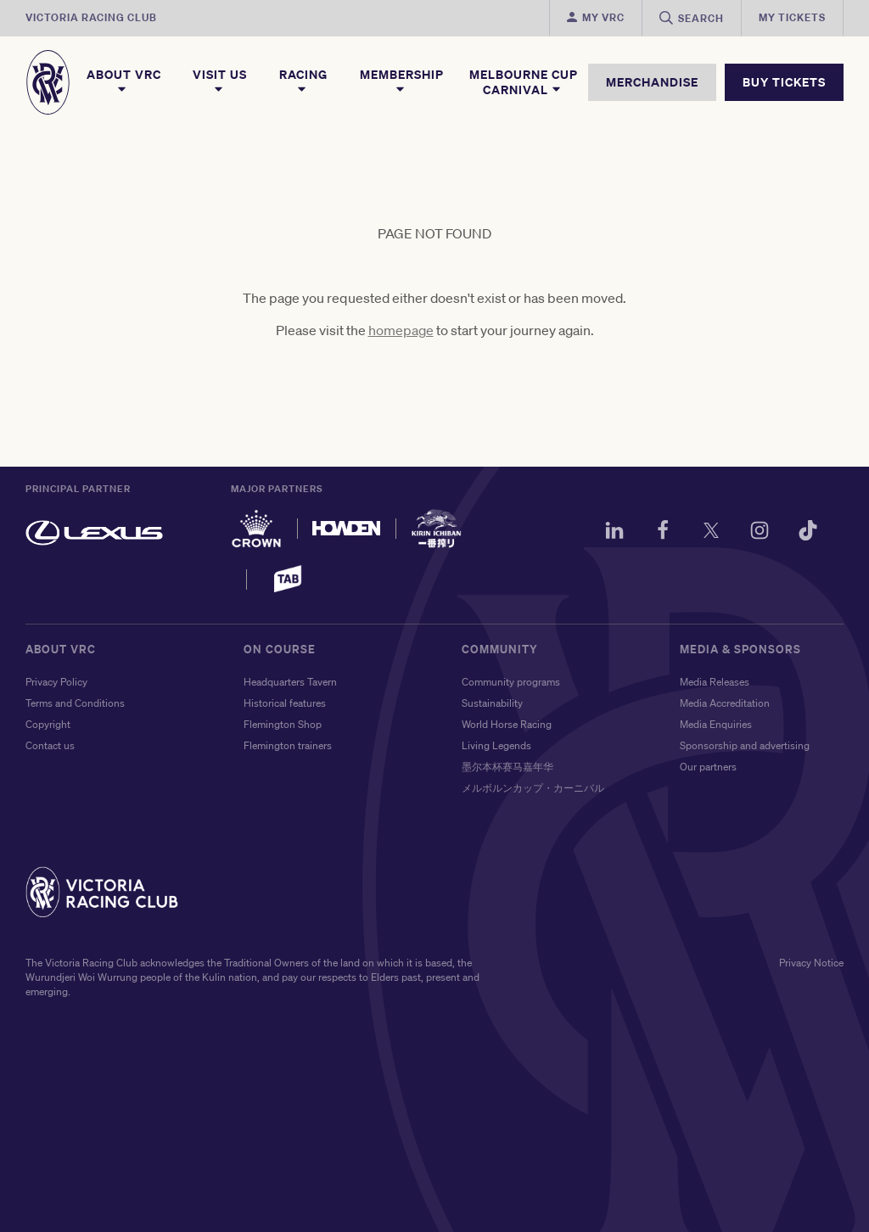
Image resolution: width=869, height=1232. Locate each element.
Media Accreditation (725, 703)
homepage (401, 330)
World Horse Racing (507, 724)
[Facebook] (663, 533)
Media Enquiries (716, 724)
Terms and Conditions (75, 703)
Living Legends (496, 745)
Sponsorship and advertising (745, 745)
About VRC (124, 81)
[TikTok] (808, 533)
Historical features (285, 703)
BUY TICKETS (784, 82)
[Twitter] (711, 533)
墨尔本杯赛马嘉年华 (507, 766)
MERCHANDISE (652, 82)
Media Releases (714, 682)
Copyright (47, 724)
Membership (402, 81)
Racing (303, 81)
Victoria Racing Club (91, 17)
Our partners (708, 766)
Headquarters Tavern (290, 682)
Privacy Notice (811, 962)
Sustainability (492, 703)
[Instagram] (759, 533)
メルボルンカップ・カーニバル (533, 788)
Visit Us (220, 81)
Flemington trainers (288, 745)
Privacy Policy (56, 682)
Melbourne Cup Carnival (523, 82)
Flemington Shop (283, 724)
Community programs (511, 682)
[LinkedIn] (614, 533)
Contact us (50, 745)
